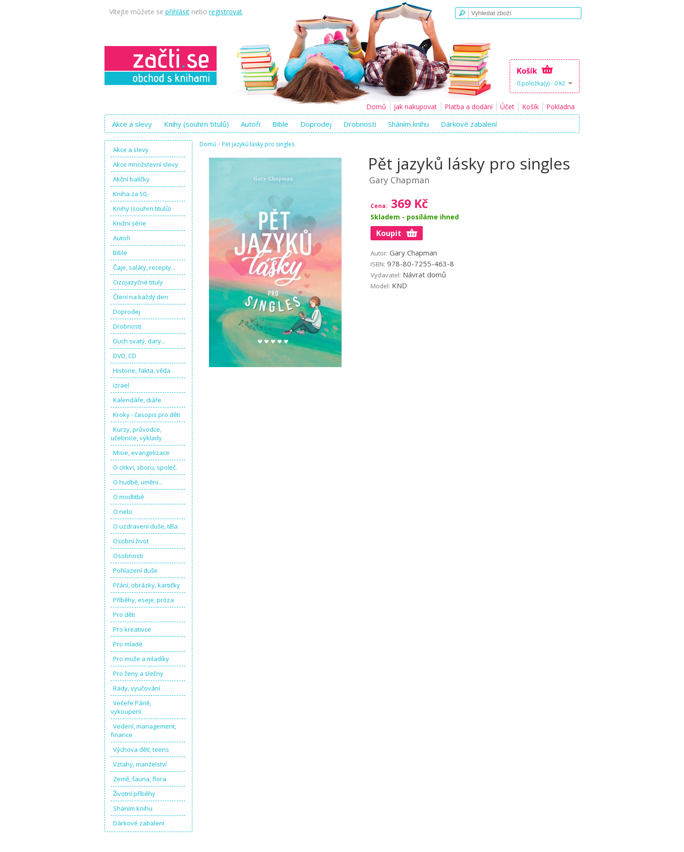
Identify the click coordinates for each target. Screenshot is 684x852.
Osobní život (131, 541)
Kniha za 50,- (131, 193)
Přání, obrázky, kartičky (146, 585)
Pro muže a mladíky (141, 658)
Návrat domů (424, 274)
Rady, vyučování (136, 688)
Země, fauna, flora (139, 779)
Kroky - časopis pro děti (146, 414)
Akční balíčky (131, 179)
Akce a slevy (132, 124)
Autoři (250, 124)
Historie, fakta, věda (142, 370)
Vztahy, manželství (140, 764)
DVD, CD (124, 355)
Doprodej (316, 124)
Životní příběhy (134, 793)
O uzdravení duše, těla (145, 526)
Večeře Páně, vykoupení (131, 707)
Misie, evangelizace (141, 452)
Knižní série (129, 223)
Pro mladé (127, 644)
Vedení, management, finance (143, 730)
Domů (376, 106)
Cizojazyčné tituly (138, 282)
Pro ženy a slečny (138, 673)
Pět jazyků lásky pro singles (258, 144)
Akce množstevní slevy (145, 164)
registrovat (225, 11)
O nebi (122, 511)
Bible (280, 124)
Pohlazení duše (135, 570)
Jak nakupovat (415, 106)
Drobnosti (359, 124)
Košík (530, 106)
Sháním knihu (408, 124)
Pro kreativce (132, 629)
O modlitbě (128, 496)
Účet (507, 106)
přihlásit (177, 11)
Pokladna (560, 106)
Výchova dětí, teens (141, 749)
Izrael (121, 385)
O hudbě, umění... (137, 482)
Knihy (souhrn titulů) (196, 124)
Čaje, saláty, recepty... (144, 267)
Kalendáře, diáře (137, 400)
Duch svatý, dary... (139, 341)
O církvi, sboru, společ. (145, 467)
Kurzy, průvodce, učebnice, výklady (136, 433)
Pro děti (124, 614)
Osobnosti (128, 555)
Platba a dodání (469, 106)
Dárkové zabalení (469, 124)
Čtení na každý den (140, 297)
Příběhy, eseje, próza (143, 600)
